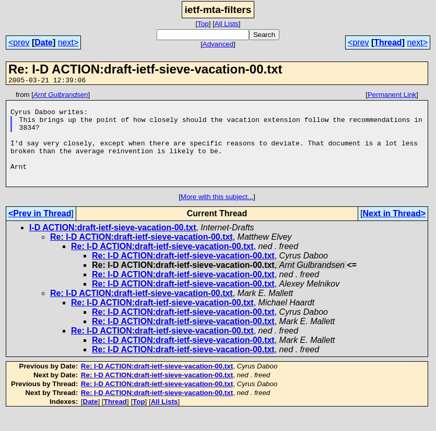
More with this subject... (217, 215)
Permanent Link (392, 96)
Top (203, 24)
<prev (18, 42)
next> (68, 42)
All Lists (227, 24)
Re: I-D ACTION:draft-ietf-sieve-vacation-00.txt (141, 255)
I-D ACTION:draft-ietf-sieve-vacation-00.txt (112, 246)
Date (43, 42)
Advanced (218, 44)
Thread (388, 42)
